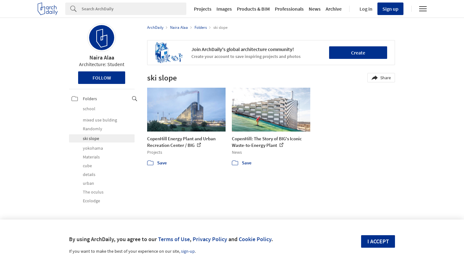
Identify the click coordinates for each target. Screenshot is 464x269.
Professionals (289, 8)
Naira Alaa (101, 57)
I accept (378, 241)
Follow (102, 78)
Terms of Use (174, 239)
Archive (334, 8)
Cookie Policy (255, 239)
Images (224, 8)
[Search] (134, 9)
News (315, 8)
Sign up (390, 9)
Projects (202, 8)
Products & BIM (253, 8)
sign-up (188, 251)
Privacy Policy (210, 239)
